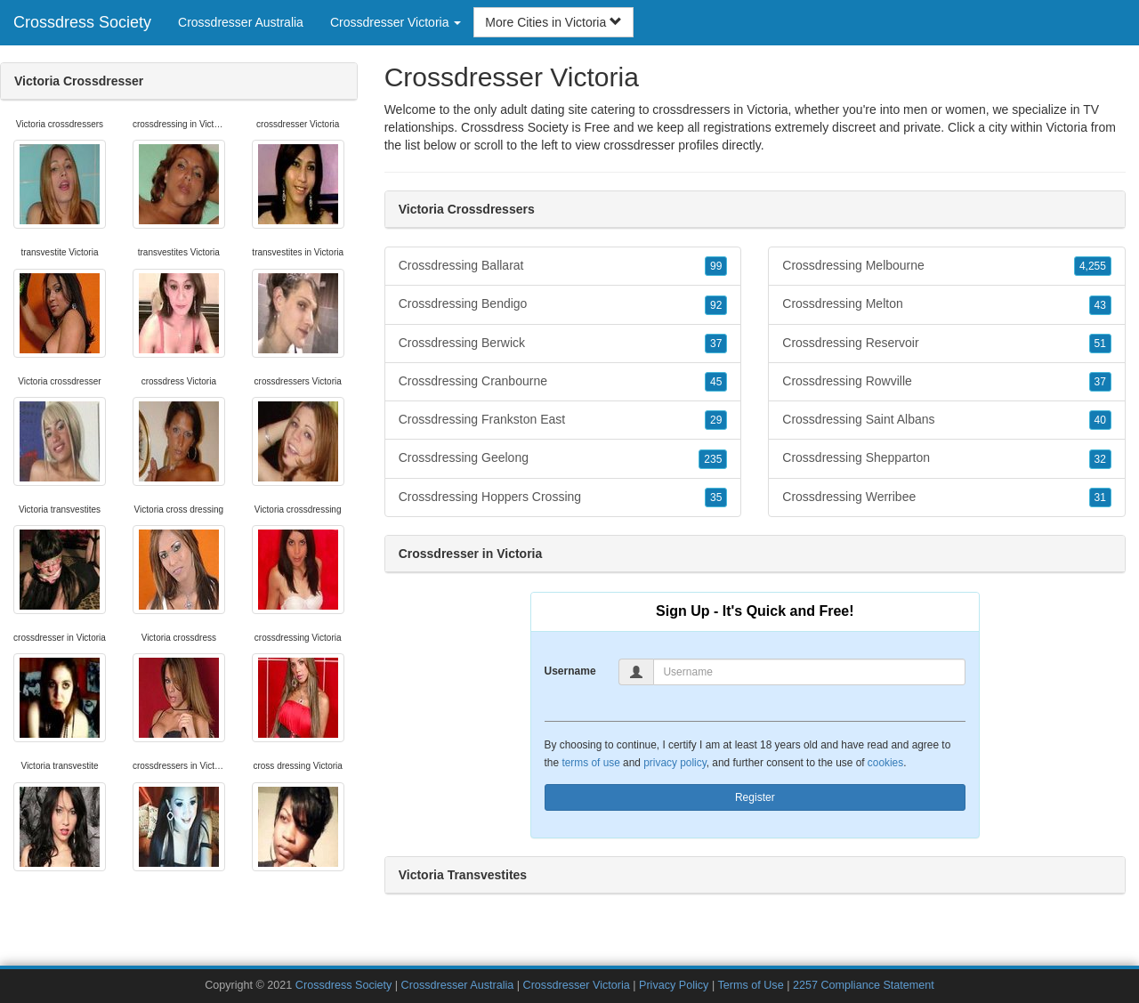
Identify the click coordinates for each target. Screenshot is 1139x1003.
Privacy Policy (673, 985)
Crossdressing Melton (946, 304)
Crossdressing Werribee (946, 497)
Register (755, 797)
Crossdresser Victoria (576, 985)
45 (716, 382)
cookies (885, 762)
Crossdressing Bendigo (563, 304)
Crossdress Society (82, 22)
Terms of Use (750, 985)
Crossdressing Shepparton (946, 458)
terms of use (590, 762)
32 (1100, 459)
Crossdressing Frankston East (563, 420)
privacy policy (674, 762)
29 (716, 420)
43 (1100, 305)
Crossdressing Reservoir (946, 343)
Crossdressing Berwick (563, 343)
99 (716, 266)
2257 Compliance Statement (863, 985)
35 (716, 497)
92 (716, 305)
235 (713, 459)
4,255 (1092, 266)
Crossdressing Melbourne (946, 266)
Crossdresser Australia (240, 22)
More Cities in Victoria (553, 22)
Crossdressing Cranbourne (563, 382)
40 (1100, 420)
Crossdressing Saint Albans (946, 420)
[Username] (809, 672)
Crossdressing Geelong (563, 458)
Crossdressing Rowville (946, 382)
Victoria (1066, 127)
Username (570, 671)
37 (716, 343)
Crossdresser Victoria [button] (395, 22)
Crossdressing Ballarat (563, 266)
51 (1100, 343)
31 (1100, 497)
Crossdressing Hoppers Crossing (563, 497)
